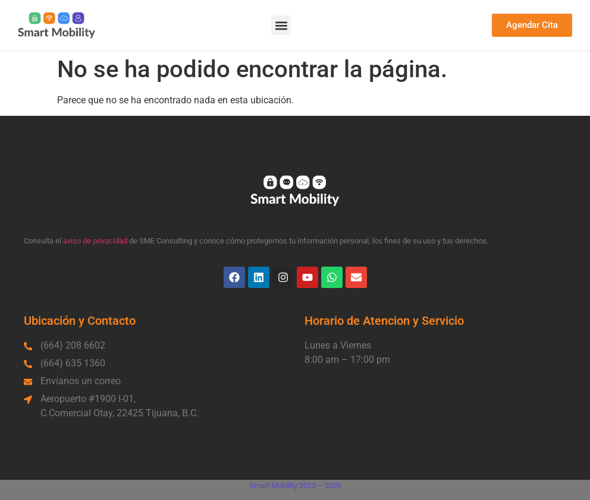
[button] (281, 25)
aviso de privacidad (95, 240)
